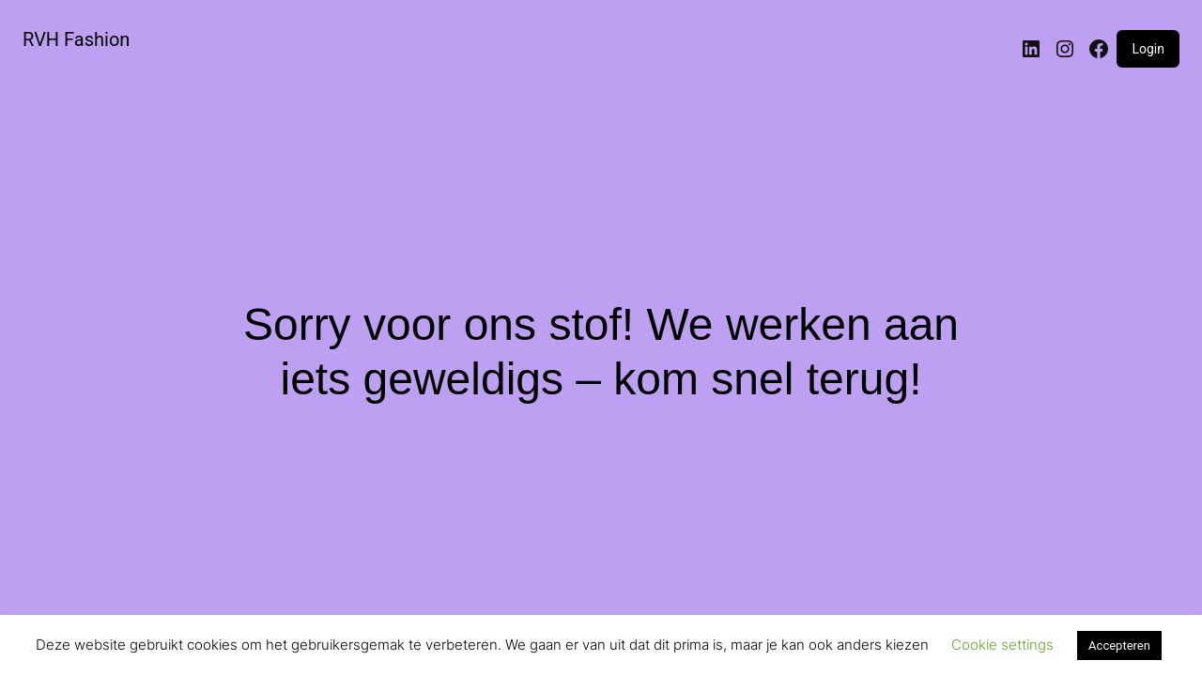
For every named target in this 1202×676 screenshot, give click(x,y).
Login (1148, 48)
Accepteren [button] (1119, 645)
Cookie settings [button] (1002, 644)
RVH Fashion (76, 39)
